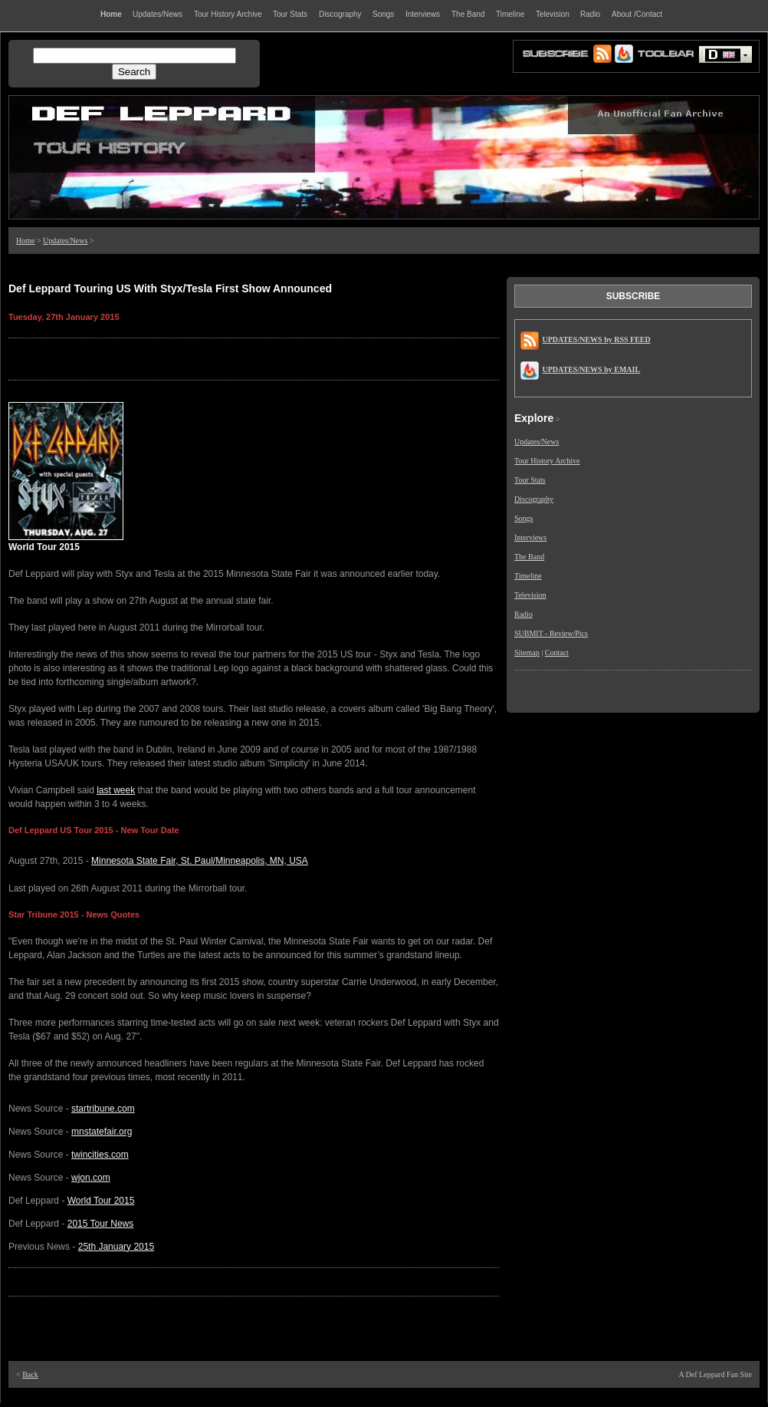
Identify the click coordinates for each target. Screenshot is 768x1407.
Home (25, 240)
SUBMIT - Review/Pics (551, 633)
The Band (529, 556)
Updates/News (65, 240)
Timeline (528, 576)
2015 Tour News (100, 1223)
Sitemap (527, 652)
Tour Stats (530, 480)
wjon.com (90, 1177)
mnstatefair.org (101, 1131)
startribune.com (103, 1108)
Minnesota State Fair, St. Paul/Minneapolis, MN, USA (199, 860)
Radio (523, 614)
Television (530, 595)
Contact (557, 652)
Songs (523, 518)
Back (30, 1374)
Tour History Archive (546, 460)
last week (116, 790)
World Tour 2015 (101, 1200)
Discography (533, 499)
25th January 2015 (116, 1246)
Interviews (530, 537)
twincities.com (100, 1154)
